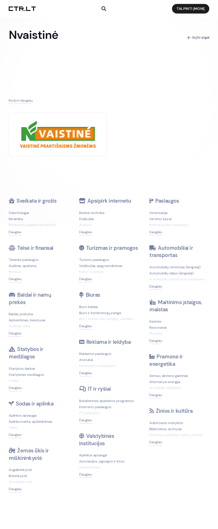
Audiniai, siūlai (19, 326)
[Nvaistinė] (58, 124)
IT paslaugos (89, 413)
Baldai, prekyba (21, 314)
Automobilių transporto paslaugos (176, 279)
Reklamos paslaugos (95, 353)
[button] (104, 9)
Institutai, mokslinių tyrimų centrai (176, 435)
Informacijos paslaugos (97, 366)
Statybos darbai (22, 368)
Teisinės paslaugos (24, 259)
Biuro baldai (88, 307)
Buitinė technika (91, 213)
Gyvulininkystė (20, 482)
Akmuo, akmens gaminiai (168, 375)
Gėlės (13, 427)
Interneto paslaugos (95, 407)
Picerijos (155, 333)
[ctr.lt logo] (22, 9)
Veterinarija (158, 213)
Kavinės (155, 321)
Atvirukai (86, 360)
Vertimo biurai (160, 219)
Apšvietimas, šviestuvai (27, 320)
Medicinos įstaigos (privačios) (32, 225)
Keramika (16, 219)
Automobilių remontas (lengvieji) (175, 267)
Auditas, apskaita (22, 266)
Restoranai (158, 327)
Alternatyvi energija (164, 382)
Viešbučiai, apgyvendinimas (101, 266)
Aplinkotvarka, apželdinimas (30, 421)
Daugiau (15, 232)
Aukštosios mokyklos (166, 423)
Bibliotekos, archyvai (165, 429)
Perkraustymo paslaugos (169, 225)
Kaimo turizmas (91, 272)
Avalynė (85, 225)
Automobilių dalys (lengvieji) (171, 273)
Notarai (14, 272)
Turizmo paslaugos (94, 259)
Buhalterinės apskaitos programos (106, 401)
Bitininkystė (18, 476)
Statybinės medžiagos (26, 374)
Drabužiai (86, 219)
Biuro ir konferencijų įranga (100, 313)
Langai (14, 380)
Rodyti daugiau (21, 100)
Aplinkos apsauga (23, 415)
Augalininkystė (20, 469)
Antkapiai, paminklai (165, 388)
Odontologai (19, 213)
